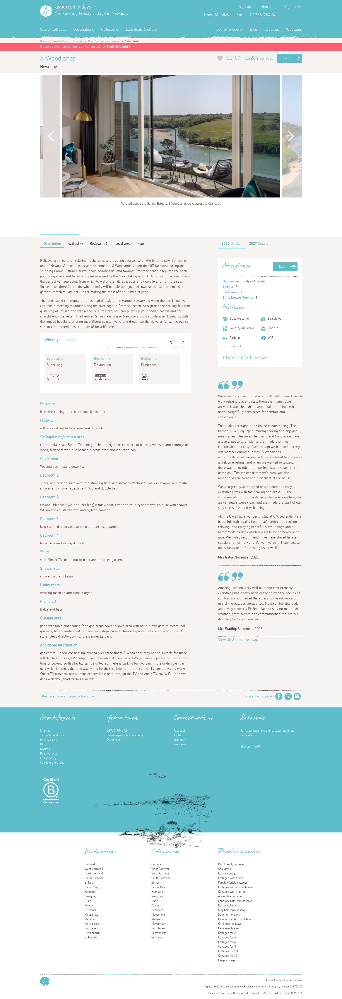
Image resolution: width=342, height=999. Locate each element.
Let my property (229, 30)
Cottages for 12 (228, 955)
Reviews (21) (99, 243)
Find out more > (120, 47)
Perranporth (92, 933)
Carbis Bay (91, 887)
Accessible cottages (230, 896)
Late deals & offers (141, 30)
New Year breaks (228, 928)
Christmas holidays (229, 923)
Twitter (291, 15)
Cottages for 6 (227, 942)
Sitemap (45, 730)
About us (271, 30)
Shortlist (268, 7)
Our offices (113, 739)
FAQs (43, 744)
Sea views (224, 869)
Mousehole (91, 914)
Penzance (91, 910)
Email (297, 696)
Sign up (245, 7)
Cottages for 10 (228, 951)
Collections (110, 30)
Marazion (90, 919)
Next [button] (291, 136)
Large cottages (227, 960)
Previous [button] (51, 136)
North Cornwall (96, 41)
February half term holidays (235, 901)
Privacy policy (48, 739)
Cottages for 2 (227, 933)
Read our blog (49, 753)
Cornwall (78, 41)
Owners (45, 749)
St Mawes (91, 937)
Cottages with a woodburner (235, 887)
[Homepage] (46, 11)
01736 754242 (117, 730)
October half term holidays (234, 919)
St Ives (89, 882)
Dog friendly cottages (231, 864)
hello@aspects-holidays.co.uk (125, 735)
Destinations (83, 30)
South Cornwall (94, 878)
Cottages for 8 (227, 946)
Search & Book (60, 41)
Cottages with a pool (231, 878)
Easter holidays (227, 905)
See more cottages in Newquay (72, 696)
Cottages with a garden (232, 891)
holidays (73, 7)
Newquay (115, 41)
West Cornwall (94, 869)
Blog (253, 30)
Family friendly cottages (233, 882)
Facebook (284, 15)
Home (43, 41)
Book (286, 58)
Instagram (298, 15)
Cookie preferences (52, 762)
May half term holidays (232, 910)
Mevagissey (92, 923)
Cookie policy (48, 758)
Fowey (89, 905)
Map (141, 243)
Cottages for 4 (227, 937)
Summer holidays (229, 914)
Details (231, 243)
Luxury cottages (228, 873)
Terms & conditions (52, 735)
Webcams (294, 30)
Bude (88, 901)
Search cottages (53, 30)
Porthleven (91, 928)
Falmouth (90, 891)
